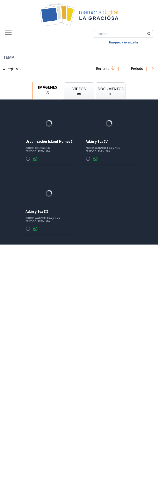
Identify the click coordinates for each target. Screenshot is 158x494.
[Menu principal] (8, 32)
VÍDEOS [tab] (79, 91)
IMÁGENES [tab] (47, 89)
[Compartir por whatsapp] (35, 158)
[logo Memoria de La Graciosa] (79, 14)
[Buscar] (149, 34)
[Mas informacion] (28, 158)
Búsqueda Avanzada (123, 42)
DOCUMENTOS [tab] (111, 91)
